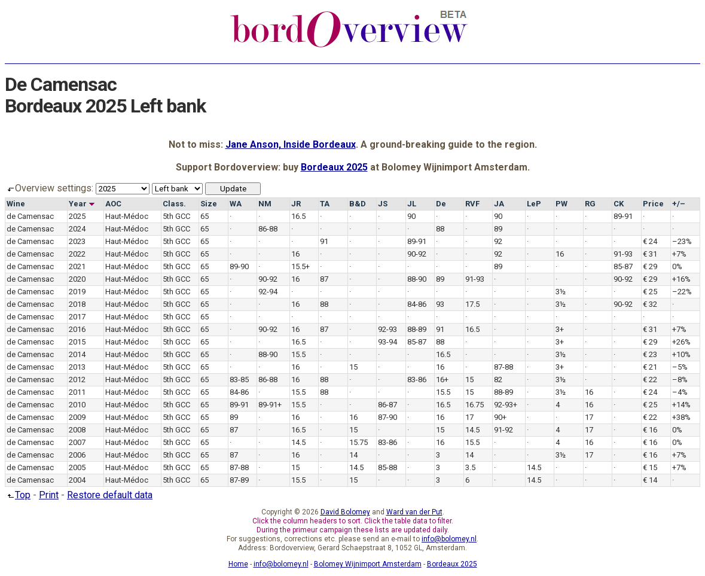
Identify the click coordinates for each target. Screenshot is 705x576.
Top (17, 495)
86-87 (387, 404)
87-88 (503, 366)
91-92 (503, 429)
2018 (77, 304)
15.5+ (300, 266)
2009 (77, 417)
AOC (113, 203)
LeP (534, 203)
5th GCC (176, 216)
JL (411, 203)
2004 (77, 480)
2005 (77, 467)
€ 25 (650, 291)
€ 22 (650, 379)
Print (49, 495)
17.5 (472, 304)
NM (264, 203)
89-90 (239, 266)
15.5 (298, 354)
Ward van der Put (414, 512)
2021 (77, 266)
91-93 (623, 253)
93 (440, 304)
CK (619, 203)
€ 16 (650, 429)
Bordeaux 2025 (334, 167)
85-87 (623, 266)
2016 (77, 329)
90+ (500, 417)
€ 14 (650, 480)
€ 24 (650, 241)
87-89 (239, 480)
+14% (681, 404)
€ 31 (650, 253)
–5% (680, 366)
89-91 (623, 216)
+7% (679, 253)
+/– (678, 203)
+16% (681, 279)
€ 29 (650, 266)
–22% (682, 291)
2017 (77, 316)
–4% (680, 392)
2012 (77, 379)
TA (324, 203)
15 (353, 366)
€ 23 (650, 354)
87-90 (387, 417)
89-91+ (270, 404)
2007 (77, 442)
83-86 (416, 379)
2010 (77, 404)
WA (236, 203)
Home (238, 564)
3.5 (470, 467)
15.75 (358, 442)
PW (561, 203)
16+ (442, 379)
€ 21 (650, 366)
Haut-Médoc (126, 216)
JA (499, 203)
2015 (77, 341)
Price (653, 203)
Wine (16, 203)
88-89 (416, 329)
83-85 (239, 379)
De (441, 203)
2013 (77, 366)
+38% (681, 417)
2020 (77, 279)
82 (498, 379)
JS (382, 203)
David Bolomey (345, 512)
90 (411, 216)
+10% (681, 354)
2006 (77, 454)
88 (440, 228)
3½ (561, 291)
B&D (357, 203)
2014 (77, 354)
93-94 (387, 341)
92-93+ (505, 404)
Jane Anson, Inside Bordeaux (290, 144)
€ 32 (650, 304)
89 (498, 228)
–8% (680, 379)
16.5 (298, 216)
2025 (77, 216)
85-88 (387, 467)
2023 (77, 241)
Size (208, 203)
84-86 (416, 304)
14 (353, 454)
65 (204, 216)
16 (295, 253)
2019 (77, 291)
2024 (77, 228)
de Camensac (30, 216)
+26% (681, 341)
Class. (174, 203)
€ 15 (650, 467)
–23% (682, 241)
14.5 (472, 429)
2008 (77, 429)
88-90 (416, 279)
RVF (472, 203)
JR (296, 203)
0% (677, 266)
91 (324, 241)
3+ (560, 329)
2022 (77, 253)
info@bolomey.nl (449, 539)
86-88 (267, 228)
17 (469, 417)
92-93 (387, 329)
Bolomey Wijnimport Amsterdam (368, 564)
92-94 (267, 291)
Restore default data (109, 495)
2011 (77, 392)
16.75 (474, 404)
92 (498, 241)
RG (590, 203)
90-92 (416, 253)
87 (324, 279)
